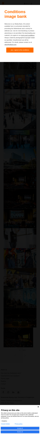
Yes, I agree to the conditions (20, 50)
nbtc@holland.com (10, 44)
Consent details (5, 424)
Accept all (20, 428)
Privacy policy (18, 424)
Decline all (20, 432)
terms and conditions (27, 35)
